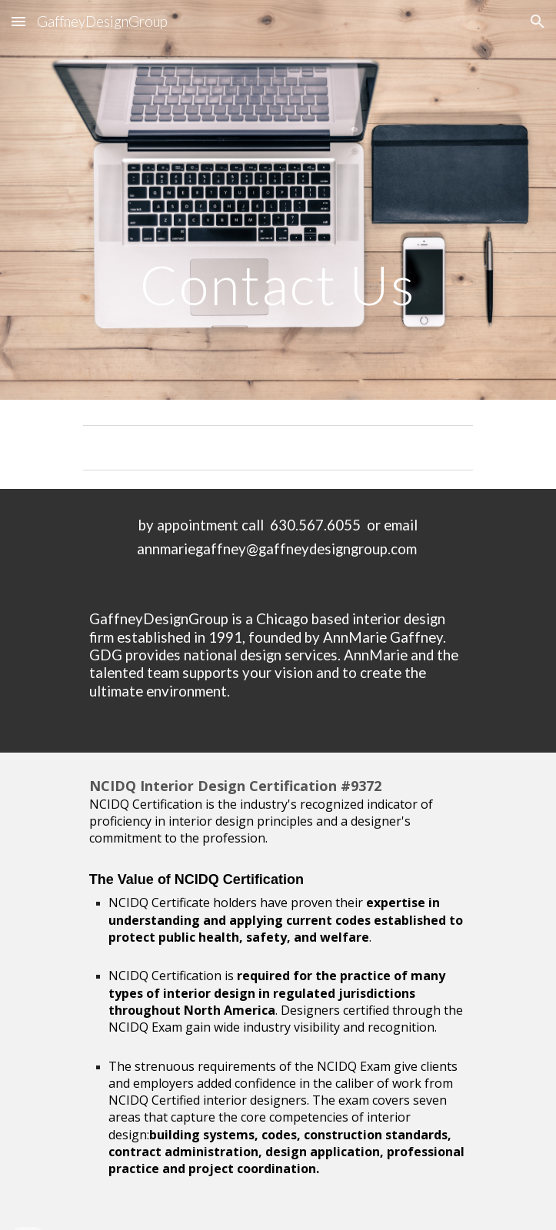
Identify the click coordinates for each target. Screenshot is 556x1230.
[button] (18, 21)
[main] (278, 199)
